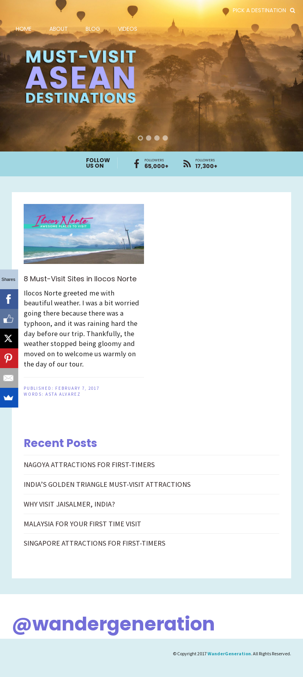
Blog (93, 29)
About (58, 29)
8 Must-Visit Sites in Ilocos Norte (80, 279)
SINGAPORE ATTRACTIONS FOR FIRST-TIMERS (94, 543)
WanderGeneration (229, 653)
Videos (127, 29)
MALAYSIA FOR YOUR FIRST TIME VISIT (82, 523)
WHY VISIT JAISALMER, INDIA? (69, 504)
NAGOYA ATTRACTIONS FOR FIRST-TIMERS (89, 464)
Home (24, 29)
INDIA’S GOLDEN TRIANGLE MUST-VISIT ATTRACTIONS (107, 484)
